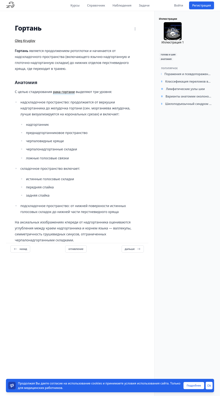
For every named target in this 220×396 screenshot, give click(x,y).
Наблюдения (122, 5)
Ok (209, 386)
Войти (178, 5)
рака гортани (64, 91)
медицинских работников (43, 388)
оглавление (75, 249)
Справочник (96, 5)
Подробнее (194, 385)
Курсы (75, 5)
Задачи (144, 5)
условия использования (142, 383)
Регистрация (201, 5)
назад (20, 249)
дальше (133, 249)
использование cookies (85, 383)
